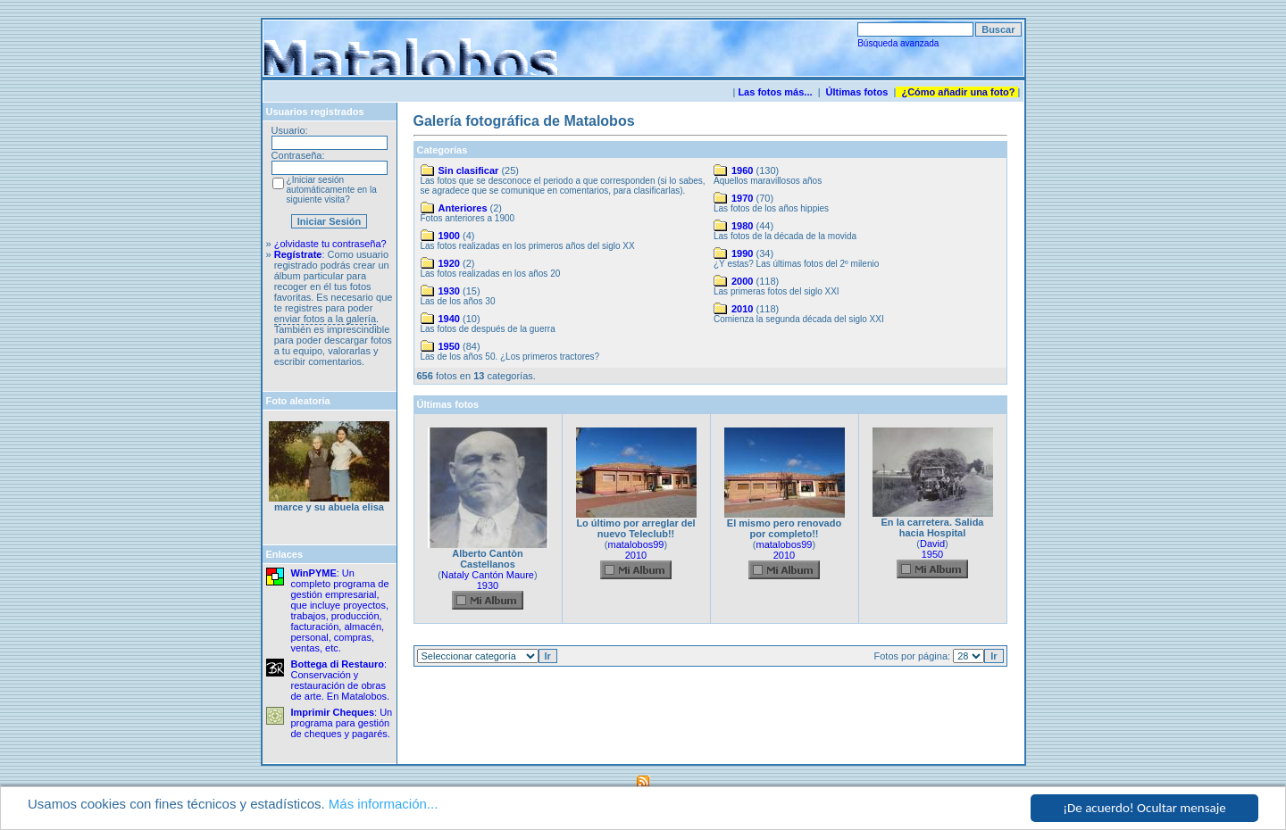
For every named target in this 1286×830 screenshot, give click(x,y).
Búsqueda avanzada (898, 43)
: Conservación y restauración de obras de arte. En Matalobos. (340, 680)
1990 (742, 253)
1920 (449, 263)
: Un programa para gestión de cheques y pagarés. (342, 723)
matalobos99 (636, 544)
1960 (742, 170)
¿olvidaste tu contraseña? (330, 243)
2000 (742, 281)
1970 (742, 198)
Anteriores (463, 208)
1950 (449, 346)
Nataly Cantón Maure (487, 574)
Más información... (383, 804)
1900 (449, 235)
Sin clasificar (468, 170)
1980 (742, 225)
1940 (449, 318)
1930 (449, 291)
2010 (742, 308)
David (932, 543)
